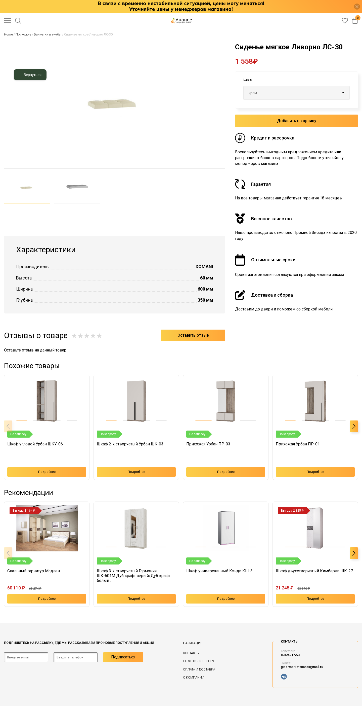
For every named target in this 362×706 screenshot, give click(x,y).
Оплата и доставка (199, 669)
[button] (8, 426)
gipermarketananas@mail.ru (302, 666)
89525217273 (290, 654)
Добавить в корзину (296, 120)
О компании (193, 677)
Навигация (192, 643)
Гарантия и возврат (199, 661)
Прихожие (23, 34)
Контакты (191, 653)
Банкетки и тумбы (47, 34)
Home (8, 34)
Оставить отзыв (193, 335)
